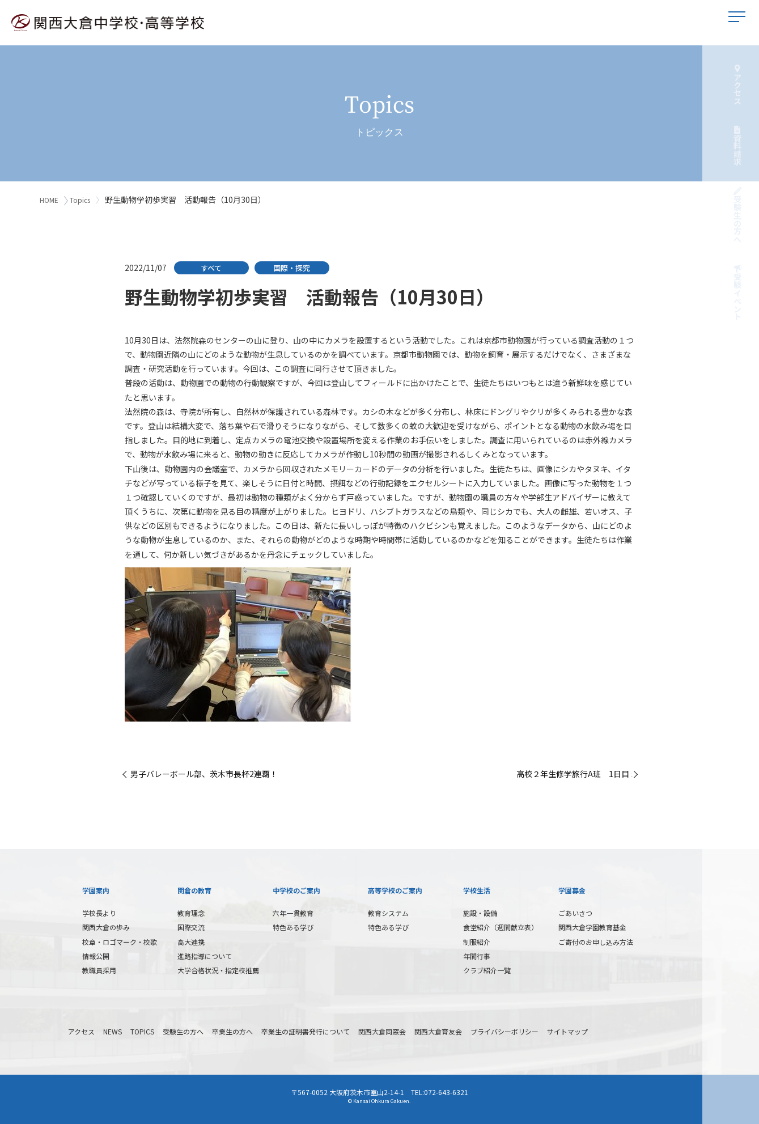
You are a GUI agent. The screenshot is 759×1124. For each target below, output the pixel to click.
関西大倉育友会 (438, 1029)
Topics (83, 200)
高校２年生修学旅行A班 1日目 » (575, 771)
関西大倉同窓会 (382, 1029)
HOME (49, 200)
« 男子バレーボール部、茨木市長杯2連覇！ (201, 771)
